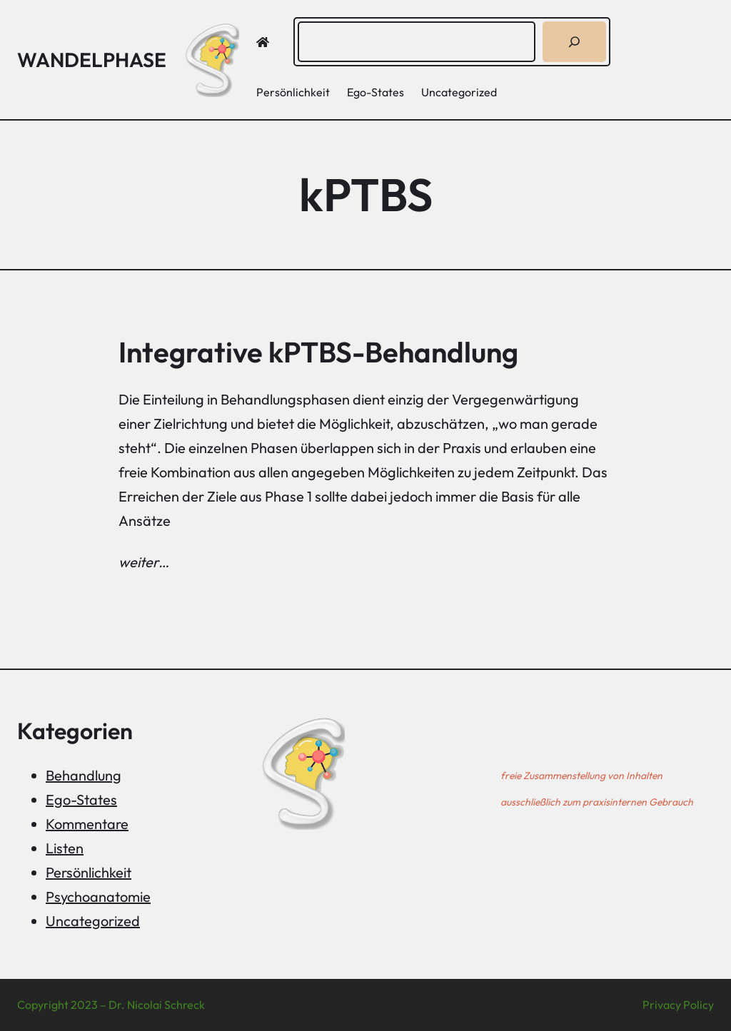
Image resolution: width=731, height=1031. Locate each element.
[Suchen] (574, 41)
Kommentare (87, 824)
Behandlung (83, 775)
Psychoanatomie (98, 896)
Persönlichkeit (88, 872)
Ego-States (81, 799)
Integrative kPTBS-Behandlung (318, 352)
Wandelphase (91, 59)
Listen (65, 848)
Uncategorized (93, 921)
